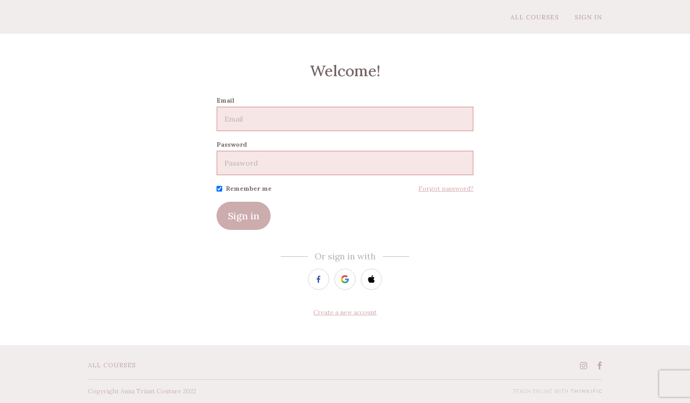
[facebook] (318, 279)
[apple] (371, 279)
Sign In (588, 17)
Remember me (249, 188)
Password (232, 144)
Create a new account (345, 312)
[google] (345, 279)
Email (226, 100)
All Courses (534, 17)
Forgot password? (445, 188)
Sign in (243, 216)
